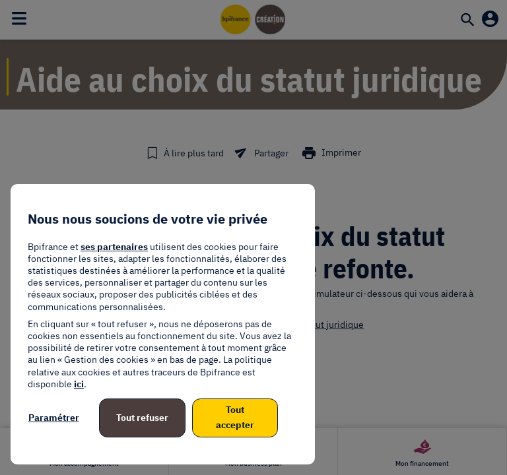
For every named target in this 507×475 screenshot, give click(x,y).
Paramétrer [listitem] (53, 418)
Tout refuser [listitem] (142, 418)
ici (79, 384)
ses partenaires (114, 247)
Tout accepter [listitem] (235, 417)
